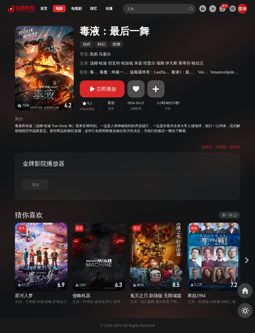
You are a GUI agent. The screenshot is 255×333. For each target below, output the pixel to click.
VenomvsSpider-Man (224, 72)
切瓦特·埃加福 (120, 63)
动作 (87, 44)
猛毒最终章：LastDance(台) (150, 72)
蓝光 (35, 185)
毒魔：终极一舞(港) (114, 72)
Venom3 (203, 72)
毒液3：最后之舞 (183, 72)
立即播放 (102, 89)
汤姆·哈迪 (98, 63)
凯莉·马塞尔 (100, 54)
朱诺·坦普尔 (144, 63)
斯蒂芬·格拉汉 (191, 63)
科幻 (102, 44)
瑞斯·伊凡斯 (166, 63)
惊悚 (117, 44)
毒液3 (94, 72)
